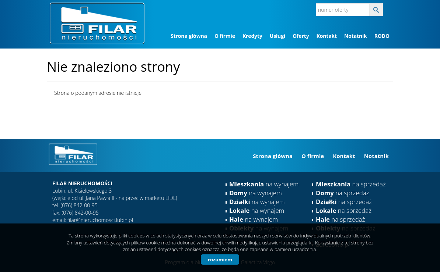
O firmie (224, 35)
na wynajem (263, 184)
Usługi (277, 35)
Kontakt (326, 35)
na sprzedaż (351, 184)
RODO (382, 35)
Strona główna (189, 35)
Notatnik (355, 35)
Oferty (301, 35)
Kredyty (252, 35)
